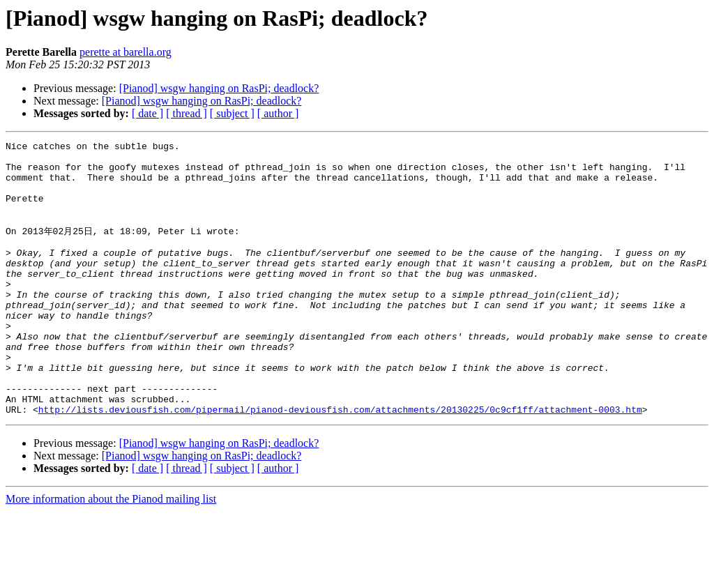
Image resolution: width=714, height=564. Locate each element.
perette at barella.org (125, 52)
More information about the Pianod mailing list (111, 552)
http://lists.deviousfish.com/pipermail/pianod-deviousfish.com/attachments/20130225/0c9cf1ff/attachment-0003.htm (340, 462)
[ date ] (147, 113)
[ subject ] (232, 113)
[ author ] (278, 113)
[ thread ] (186, 113)
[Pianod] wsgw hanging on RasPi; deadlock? (219, 88)
